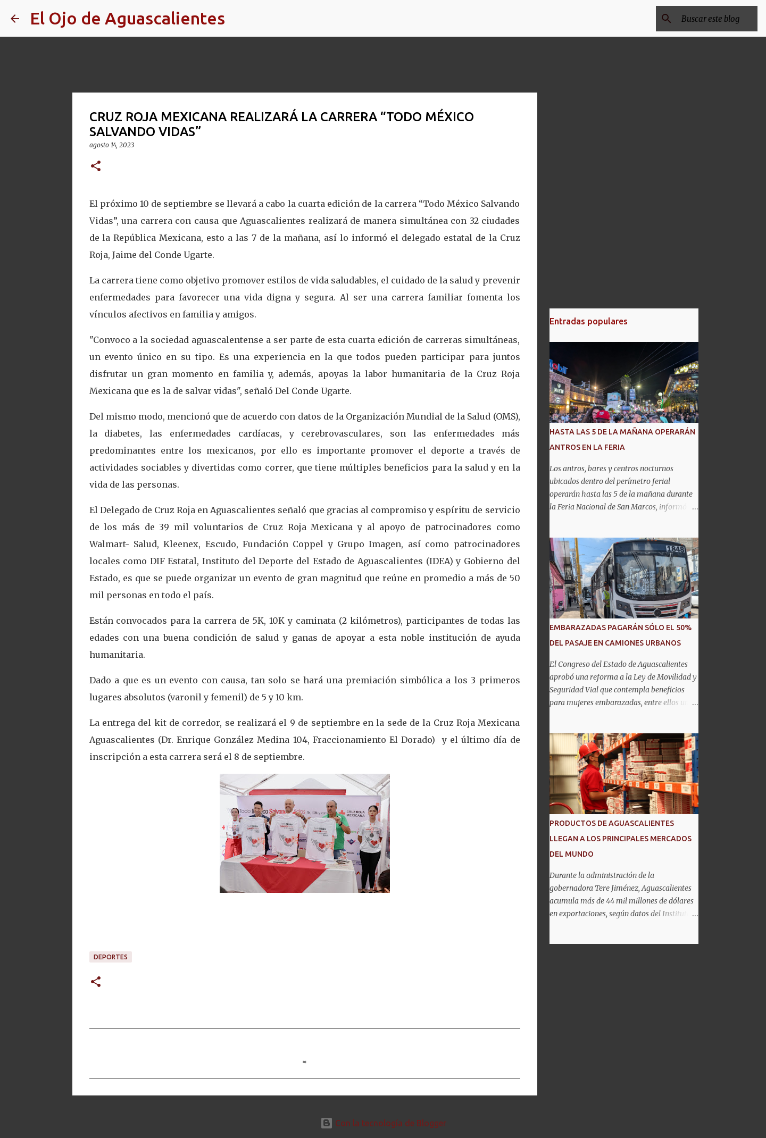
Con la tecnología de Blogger (383, 1123)
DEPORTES (111, 956)
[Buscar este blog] (701, 18)
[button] (95, 167)
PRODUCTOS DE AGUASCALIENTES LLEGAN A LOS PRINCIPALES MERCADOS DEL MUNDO (620, 838)
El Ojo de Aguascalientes (127, 18)
